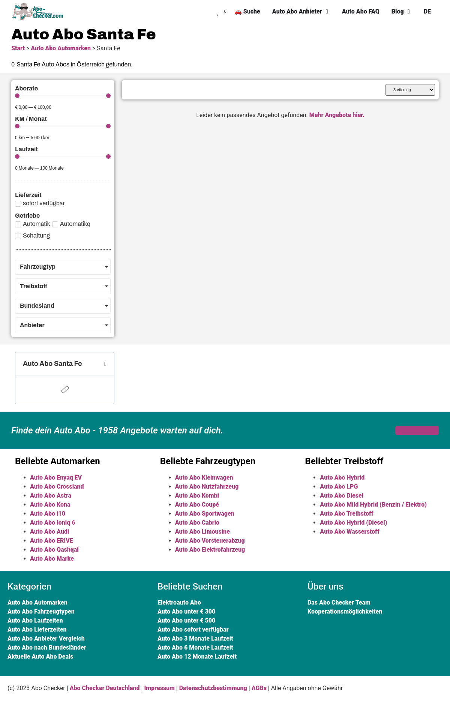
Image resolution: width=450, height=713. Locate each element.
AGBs (259, 688)
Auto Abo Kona (50, 504)
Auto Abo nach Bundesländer (47, 647)
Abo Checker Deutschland (105, 688)
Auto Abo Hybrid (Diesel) (353, 522)
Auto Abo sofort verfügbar (193, 629)
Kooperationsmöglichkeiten (345, 611)
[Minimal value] (63, 95)
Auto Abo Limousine (202, 531)
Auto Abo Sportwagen (204, 513)
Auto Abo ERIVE (51, 540)
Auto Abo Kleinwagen (204, 477)
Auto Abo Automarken (61, 48)
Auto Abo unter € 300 (186, 611)
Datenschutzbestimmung (213, 688)
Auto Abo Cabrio (197, 522)
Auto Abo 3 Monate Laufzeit (195, 638)
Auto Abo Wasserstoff (349, 531)
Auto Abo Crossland (57, 486)
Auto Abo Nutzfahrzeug (206, 486)
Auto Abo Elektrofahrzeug (210, 549)
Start (18, 48)
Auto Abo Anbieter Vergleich (46, 638)
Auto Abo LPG (339, 486)
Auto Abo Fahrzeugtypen (41, 611)
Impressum (159, 688)
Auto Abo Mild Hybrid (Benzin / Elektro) (373, 504)
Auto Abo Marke (52, 558)
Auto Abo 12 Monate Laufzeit (197, 656)
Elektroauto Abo (179, 602)
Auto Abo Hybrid (342, 477)
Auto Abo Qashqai (54, 549)
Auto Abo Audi (49, 531)
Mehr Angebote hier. (336, 115)
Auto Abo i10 (47, 513)
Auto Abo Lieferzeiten (37, 629)
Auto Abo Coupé (197, 504)
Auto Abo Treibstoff (346, 513)
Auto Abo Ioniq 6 (52, 522)
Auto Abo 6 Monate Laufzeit (195, 647)
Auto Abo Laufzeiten (35, 620)
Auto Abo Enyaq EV (56, 477)
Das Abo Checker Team (339, 602)
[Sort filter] (410, 90)
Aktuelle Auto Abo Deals (41, 656)
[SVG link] (39, 12)
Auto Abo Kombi (197, 495)
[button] (105, 364)
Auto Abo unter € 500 (186, 620)
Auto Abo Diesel (341, 495)
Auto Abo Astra (50, 495)
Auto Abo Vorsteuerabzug (210, 540)
